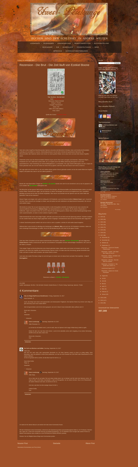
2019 (101, 230)
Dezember (105, 237)
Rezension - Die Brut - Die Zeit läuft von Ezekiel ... (110, 260)
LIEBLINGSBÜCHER (64, 43)
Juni (103, 281)
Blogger (65, 454)
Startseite (56, 443)
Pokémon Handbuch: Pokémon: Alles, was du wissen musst (109, 197)
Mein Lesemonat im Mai (107, 182)
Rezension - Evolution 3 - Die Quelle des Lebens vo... (110, 264)
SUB (57, 47)
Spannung (70, 285)
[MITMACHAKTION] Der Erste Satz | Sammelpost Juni (110, 189)
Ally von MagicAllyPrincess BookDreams (36, 296)
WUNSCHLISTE (68, 47)
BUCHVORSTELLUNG (101, 43)
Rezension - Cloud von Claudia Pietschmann (110, 248)
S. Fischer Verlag (62, 285)
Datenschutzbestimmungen (77, 51)
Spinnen (76, 285)
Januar (104, 294)
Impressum (57, 51)
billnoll (53, 454)
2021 (101, 224)
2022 (101, 222)
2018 (101, 232)
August (104, 275)
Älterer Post (90, 443)
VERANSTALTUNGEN (84, 47)
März (103, 289)
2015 (101, 300)
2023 (101, 219)
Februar (104, 291)
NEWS (96, 47)
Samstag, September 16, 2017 (50, 321)
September (105, 245)
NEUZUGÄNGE (47, 47)
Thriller (81, 285)
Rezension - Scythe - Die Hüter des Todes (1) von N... (110, 252)
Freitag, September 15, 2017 (56, 296)
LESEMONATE (35, 43)
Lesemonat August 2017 (108, 268)
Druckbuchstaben (106, 195)
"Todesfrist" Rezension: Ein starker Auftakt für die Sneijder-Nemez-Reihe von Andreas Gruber (109, 175)
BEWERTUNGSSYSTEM (82, 43)
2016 (101, 297)
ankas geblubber (105, 171)
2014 (101, 303)
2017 (101, 235)
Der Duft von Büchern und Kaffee (34, 348)
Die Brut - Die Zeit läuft (37, 285)
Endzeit (46, 285)
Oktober (104, 242)
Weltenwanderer (106, 130)
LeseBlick (103, 187)
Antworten (27, 314)
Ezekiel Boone (53, 285)
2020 (101, 227)
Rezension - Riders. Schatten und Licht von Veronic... (111, 256)
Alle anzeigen (118, 209)
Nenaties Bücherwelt (107, 202)
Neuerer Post (23, 443)
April (103, 286)
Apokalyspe (27, 285)
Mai (103, 283)
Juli (103, 278)
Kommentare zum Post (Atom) (32, 447)
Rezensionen (48, 43)
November (105, 240)
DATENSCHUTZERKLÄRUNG (52, 433)
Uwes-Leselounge (34, 321)
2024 (101, 216)
